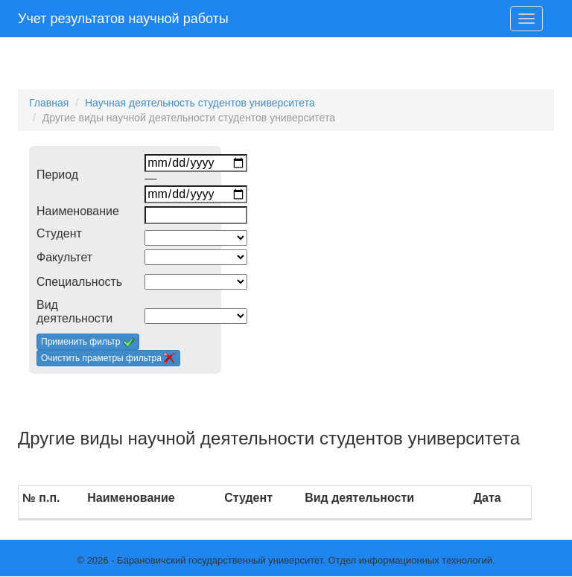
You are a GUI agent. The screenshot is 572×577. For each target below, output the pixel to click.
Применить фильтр (88, 342)
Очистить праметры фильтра (108, 359)
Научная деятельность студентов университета (200, 103)
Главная (49, 103)
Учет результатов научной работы (123, 18)
